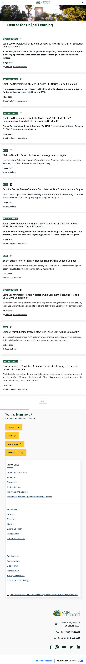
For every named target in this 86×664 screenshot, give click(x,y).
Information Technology (18, 580)
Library (10, 524)
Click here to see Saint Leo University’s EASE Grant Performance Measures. (44, 594)
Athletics (11, 477)
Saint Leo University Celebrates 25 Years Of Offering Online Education (40, 83)
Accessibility (12, 509)
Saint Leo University (13, 277)
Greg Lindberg (10, 172)
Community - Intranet (17, 472)
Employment (13, 556)
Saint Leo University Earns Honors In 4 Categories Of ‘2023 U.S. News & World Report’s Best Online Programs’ (41, 225)
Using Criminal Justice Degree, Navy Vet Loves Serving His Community (41, 331)
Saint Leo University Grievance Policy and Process (29, 496)
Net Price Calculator (16, 538)
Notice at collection (44, 661)
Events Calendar (14, 529)
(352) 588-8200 (73, 638)
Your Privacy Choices (66, 661)
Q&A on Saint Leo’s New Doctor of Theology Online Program (35, 155)
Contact (10, 514)
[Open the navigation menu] (2, 2)
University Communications (16, 67)
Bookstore (12, 482)
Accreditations (13, 561)
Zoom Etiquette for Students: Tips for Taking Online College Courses (39, 260)
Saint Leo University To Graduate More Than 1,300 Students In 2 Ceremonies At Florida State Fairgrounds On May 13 (37, 120)
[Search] (83, 2)
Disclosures (12, 566)
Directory (11, 519)
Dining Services (14, 487)
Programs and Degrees (17, 492)
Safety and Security (16, 575)
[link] (14, 427)
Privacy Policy (13, 570)
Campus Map (13, 533)
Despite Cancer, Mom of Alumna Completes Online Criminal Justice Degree (43, 189)
